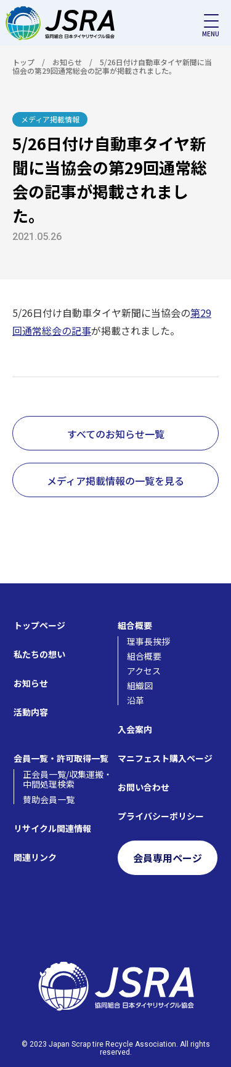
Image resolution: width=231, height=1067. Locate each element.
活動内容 (31, 712)
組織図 (140, 685)
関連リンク (35, 857)
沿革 (135, 700)
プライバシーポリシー (161, 816)
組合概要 (135, 625)
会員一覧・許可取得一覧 (61, 758)
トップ (23, 62)
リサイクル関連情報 (52, 828)
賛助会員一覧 (49, 799)
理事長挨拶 (148, 641)
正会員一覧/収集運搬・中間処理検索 (67, 779)
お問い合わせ (143, 787)
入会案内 (135, 729)
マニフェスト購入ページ (165, 758)
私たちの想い (39, 654)
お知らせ (67, 62)
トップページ (39, 625)
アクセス (144, 671)
